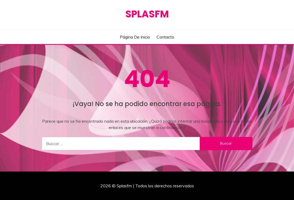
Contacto (165, 37)
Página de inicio (135, 37)
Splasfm (147, 14)
